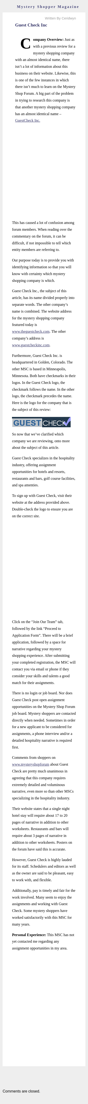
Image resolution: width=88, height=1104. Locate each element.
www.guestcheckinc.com (31, 345)
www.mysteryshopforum (30, 764)
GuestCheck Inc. (27, 120)
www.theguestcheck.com (31, 331)
